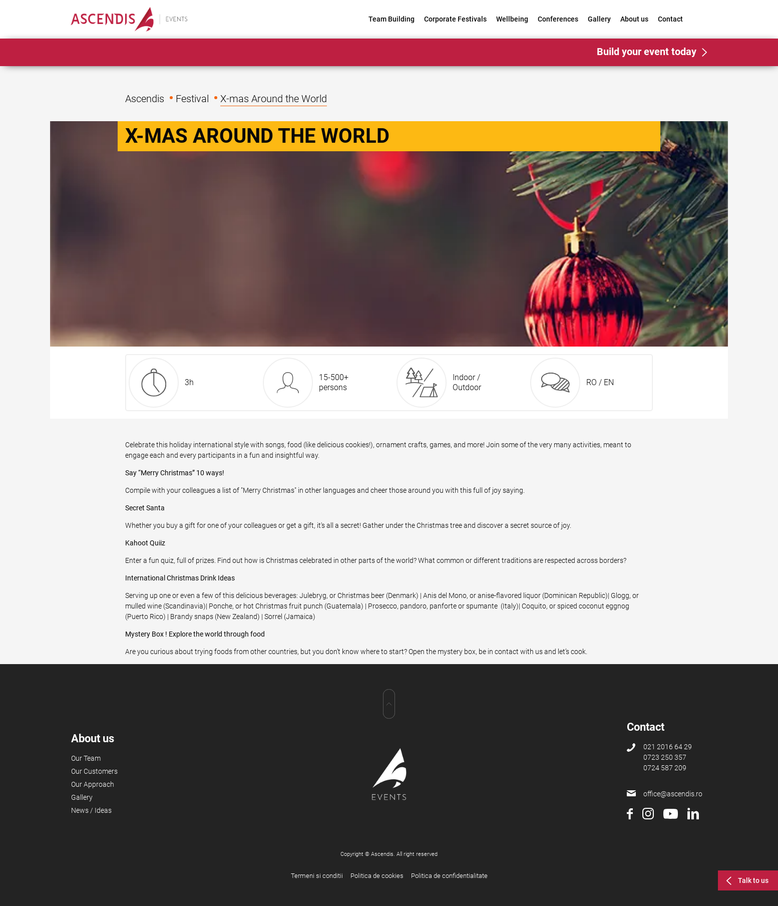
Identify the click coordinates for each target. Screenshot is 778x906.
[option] (389, 234)
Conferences (558, 19)
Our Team (86, 758)
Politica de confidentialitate (449, 875)
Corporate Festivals (455, 19)
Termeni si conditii (317, 875)
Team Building (391, 19)
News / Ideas (91, 810)
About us (634, 19)
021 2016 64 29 (667, 747)
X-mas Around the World (273, 99)
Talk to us (753, 880)
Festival (192, 99)
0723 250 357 (664, 757)
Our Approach (92, 784)
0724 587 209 (664, 768)
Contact (670, 19)
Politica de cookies (377, 875)
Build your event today (646, 52)
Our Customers (94, 771)
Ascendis (144, 99)
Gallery (599, 19)
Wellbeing (512, 19)
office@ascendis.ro (672, 794)
